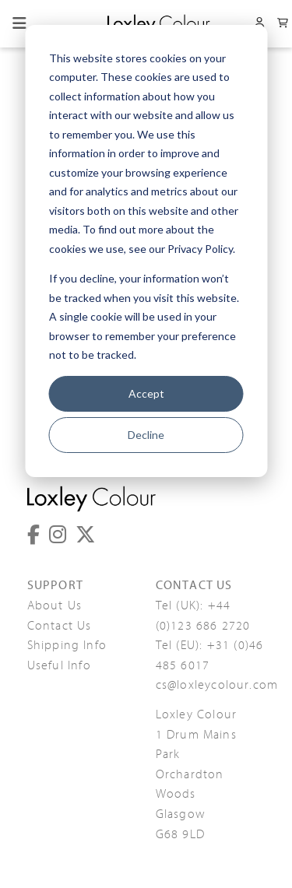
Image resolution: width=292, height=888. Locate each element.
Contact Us (59, 626)
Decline (146, 434)
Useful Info (59, 665)
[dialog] (146, 251)
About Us (55, 605)
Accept (146, 393)
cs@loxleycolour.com (217, 685)
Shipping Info (67, 645)
